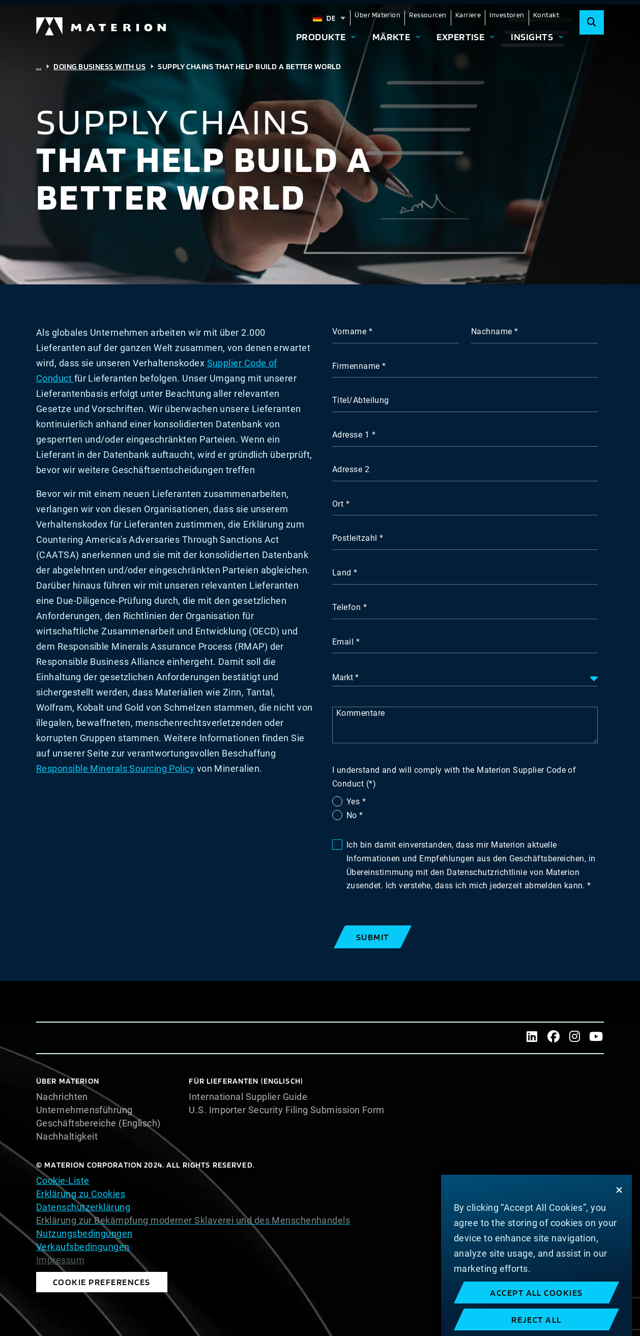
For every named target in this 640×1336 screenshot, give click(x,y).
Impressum (60, 1260)
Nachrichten (62, 1097)
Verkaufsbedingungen (83, 1246)
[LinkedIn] (532, 1037)
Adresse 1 (350, 435)
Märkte (391, 37)
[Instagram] (575, 1037)
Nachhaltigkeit (67, 1136)
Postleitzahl (354, 538)
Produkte (321, 37)
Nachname (491, 331)
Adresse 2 (350, 469)
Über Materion (377, 15)
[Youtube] (596, 1037)
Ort (337, 504)
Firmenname (356, 366)
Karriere (468, 15)
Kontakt (546, 15)
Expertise (460, 37)
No (352, 815)
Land (342, 572)
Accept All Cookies (536, 1323)
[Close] (619, 1220)
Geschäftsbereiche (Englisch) (98, 1123)
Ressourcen (428, 15)
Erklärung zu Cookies (80, 1193)
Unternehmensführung (84, 1110)
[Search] (591, 22)
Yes (354, 801)
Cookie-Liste (62, 1180)
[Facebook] (553, 1037)
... (38, 66)
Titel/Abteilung (360, 400)
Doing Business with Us (99, 66)
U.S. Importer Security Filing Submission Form (286, 1110)
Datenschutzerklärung (83, 1207)
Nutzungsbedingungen (84, 1233)
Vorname (349, 331)
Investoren (507, 15)
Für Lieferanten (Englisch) (246, 1081)
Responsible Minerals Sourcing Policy (115, 768)
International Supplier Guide (248, 1097)
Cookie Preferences (102, 1281)
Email (343, 642)
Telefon (346, 607)
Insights (532, 37)
